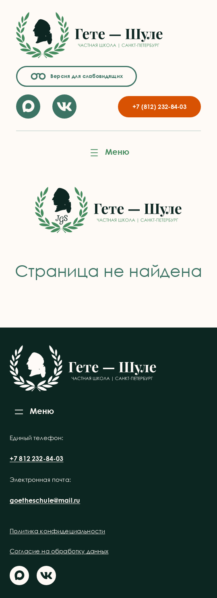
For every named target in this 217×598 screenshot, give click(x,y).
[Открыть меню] (108, 153)
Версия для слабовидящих (85, 76)
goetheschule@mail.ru (45, 500)
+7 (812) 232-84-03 (159, 106)
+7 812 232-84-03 (37, 459)
